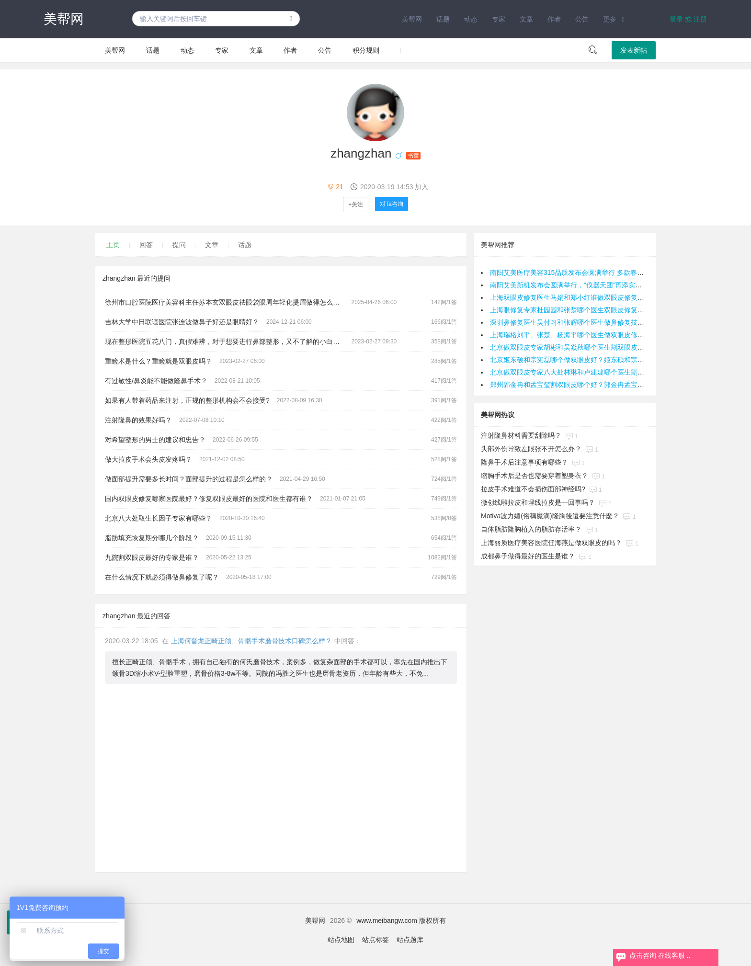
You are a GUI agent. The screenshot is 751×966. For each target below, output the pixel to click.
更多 (609, 19)
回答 (146, 245)
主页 (113, 245)
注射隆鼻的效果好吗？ (138, 420)
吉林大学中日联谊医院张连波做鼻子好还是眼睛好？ (182, 322)
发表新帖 (633, 50)
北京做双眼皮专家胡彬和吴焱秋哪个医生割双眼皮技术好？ (577, 347)
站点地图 (341, 939)
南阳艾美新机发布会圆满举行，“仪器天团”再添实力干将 (572, 285)
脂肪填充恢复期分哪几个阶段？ (152, 538)
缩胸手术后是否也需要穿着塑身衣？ (534, 475)
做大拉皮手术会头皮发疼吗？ (148, 459)
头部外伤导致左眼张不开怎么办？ (531, 449)
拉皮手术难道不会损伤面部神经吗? (533, 489)
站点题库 (410, 939)
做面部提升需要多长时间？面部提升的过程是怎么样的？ (189, 479)
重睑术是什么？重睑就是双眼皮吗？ (158, 361)
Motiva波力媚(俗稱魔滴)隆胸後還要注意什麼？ (550, 516)
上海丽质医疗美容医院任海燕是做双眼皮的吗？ (551, 542)
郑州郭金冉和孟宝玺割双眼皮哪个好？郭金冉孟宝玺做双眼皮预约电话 (594, 384)
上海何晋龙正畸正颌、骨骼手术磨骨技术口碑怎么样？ (251, 641)
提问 (179, 245)
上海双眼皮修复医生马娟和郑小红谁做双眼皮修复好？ (570, 297)
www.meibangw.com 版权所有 (401, 920)
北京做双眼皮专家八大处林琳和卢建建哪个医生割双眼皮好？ (580, 372)
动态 (471, 19)
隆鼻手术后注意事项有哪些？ (524, 462)
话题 (443, 19)
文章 (526, 19)
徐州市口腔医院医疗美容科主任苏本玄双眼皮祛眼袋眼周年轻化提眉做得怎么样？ (225, 302)
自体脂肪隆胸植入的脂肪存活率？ (531, 529)
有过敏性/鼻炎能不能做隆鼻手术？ (156, 381)
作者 (554, 19)
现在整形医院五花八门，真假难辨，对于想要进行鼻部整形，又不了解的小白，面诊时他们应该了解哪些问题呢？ (228, 341)
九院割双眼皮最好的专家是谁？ (152, 557)
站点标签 (375, 939)
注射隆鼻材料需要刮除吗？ (521, 435)
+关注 (355, 204)
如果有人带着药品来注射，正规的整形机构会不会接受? (187, 400)
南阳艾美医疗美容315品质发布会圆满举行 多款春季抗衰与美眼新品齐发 (597, 272)
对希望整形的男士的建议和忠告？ (155, 439)
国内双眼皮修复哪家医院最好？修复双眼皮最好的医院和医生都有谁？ (209, 498)
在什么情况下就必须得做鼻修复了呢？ (162, 577)
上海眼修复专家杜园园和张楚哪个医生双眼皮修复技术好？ (577, 310)
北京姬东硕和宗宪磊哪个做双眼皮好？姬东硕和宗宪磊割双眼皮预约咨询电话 (604, 360)
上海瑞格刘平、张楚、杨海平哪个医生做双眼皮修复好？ (574, 335)
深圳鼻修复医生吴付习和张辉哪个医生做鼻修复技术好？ (574, 322)
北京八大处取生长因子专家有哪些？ (158, 518)
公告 (582, 19)
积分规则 (366, 50)
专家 (498, 19)
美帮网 (64, 18)
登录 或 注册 (688, 19)
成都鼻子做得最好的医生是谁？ (528, 556)
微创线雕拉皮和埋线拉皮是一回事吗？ (538, 502)
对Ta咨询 (391, 204)
